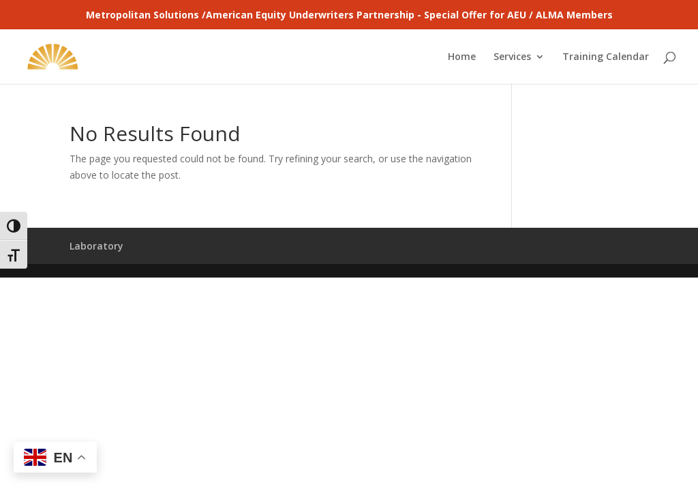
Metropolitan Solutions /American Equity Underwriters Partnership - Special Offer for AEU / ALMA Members (349, 14)
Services (512, 57)
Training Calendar (605, 57)
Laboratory (96, 245)
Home (462, 57)
